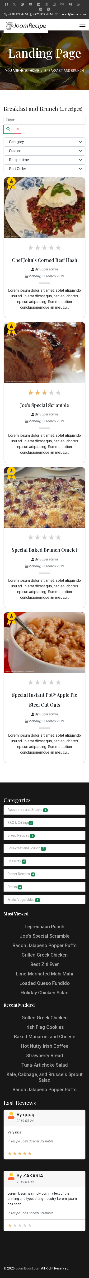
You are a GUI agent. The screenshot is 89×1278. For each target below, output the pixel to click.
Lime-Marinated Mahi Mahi (44, 974)
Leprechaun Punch (44, 926)
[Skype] (70, 4)
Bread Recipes (21, 835)
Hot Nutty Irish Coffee (44, 1046)
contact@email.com (72, 14)
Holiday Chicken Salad (45, 993)
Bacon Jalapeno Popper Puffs (45, 945)
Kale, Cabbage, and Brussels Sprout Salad (45, 1077)
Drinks (15, 887)
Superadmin (48, 269)
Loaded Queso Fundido (44, 983)
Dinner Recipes (21, 874)
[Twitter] (14, 4)
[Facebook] (6, 4)
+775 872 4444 (43, 14)
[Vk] (48, 9)
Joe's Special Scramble (44, 405)
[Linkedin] (38, 4)
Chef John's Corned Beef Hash (44, 260)
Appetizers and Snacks (28, 810)
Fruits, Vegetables (24, 900)
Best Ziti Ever (44, 964)
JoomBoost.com (27, 1268)
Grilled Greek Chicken (45, 955)
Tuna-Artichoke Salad (44, 1065)
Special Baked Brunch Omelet (44, 550)
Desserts (17, 861)
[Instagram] (54, 4)
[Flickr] (40, 9)
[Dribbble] (46, 4)
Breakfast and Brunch (27, 848)
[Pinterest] (22, 4)
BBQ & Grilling (20, 823)
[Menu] (82, 26)
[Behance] (62, 4)
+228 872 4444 (18, 14)
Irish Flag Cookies (44, 1027)
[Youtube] (31, 4)
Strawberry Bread (44, 1055)
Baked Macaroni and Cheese (44, 1036)
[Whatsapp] (78, 4)
